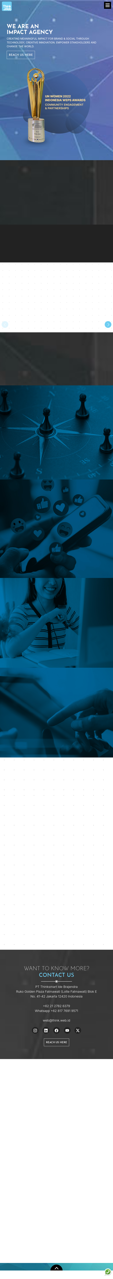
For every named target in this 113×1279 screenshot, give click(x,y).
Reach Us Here (21, 55)
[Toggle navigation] (107, 5)
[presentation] (5, 324)
